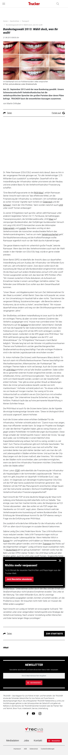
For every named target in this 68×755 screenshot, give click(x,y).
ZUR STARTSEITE (54, 633)
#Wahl (5, 647)
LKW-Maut (11, 370)
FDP (17, 470)
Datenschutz (34, 749)
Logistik (22, 228)
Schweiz (7, 205)
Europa (6, 540)
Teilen (7, 113)
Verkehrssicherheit (50, 234)
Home (5, 21)
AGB (25, 749)
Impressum (17, 749)
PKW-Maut (38, 192)
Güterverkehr (9, 228)
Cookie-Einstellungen (47, 749)
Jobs (26, 740)
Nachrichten (14, 21)
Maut (51, 219)
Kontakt (38, 740)
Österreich (47, 202)
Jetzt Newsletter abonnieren (19, 579)
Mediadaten (12, 740)
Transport (25, 21)
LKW (61, 205)
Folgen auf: (58, 113)
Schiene (24, 325)
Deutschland (11, 550)
